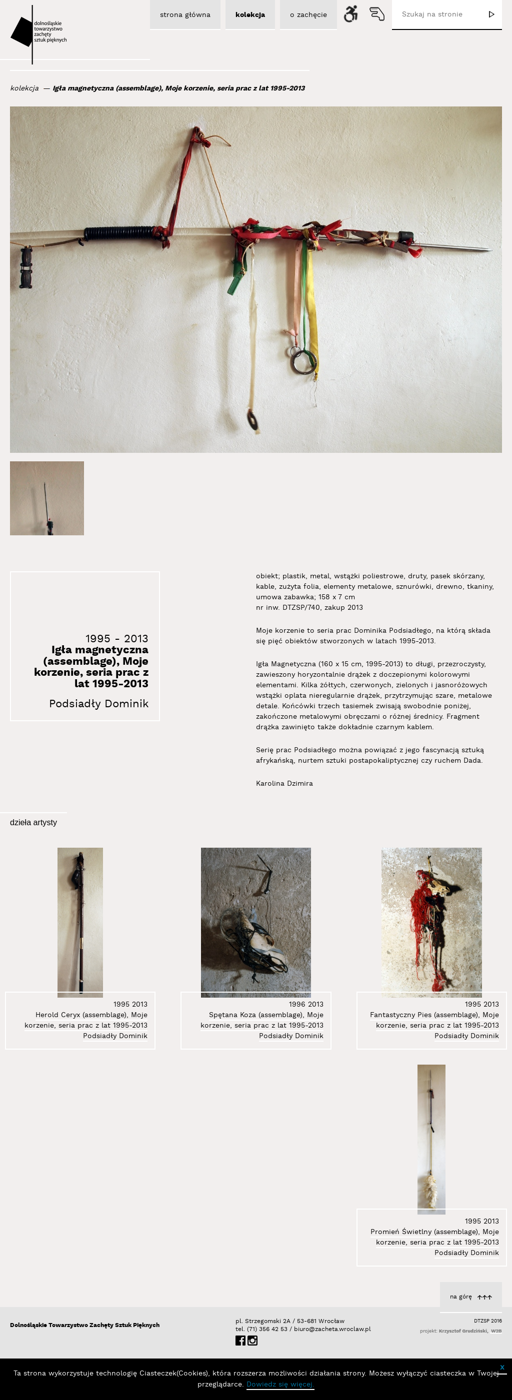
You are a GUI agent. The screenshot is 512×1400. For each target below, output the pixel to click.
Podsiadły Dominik (98, 704)
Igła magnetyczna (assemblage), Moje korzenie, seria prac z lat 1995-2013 (178, 88)
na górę (461, 1297)
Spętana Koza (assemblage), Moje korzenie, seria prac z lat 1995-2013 (262, 1020)
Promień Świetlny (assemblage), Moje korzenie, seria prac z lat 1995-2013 (434, 1237)
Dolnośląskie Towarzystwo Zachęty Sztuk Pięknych (85, 1325)
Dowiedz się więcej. (280, 1384)
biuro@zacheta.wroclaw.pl (299, 1329)
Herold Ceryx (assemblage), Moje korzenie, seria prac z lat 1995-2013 (86, 1020)
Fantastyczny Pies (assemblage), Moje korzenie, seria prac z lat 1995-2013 (434, 1020)
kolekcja (24, 88)
